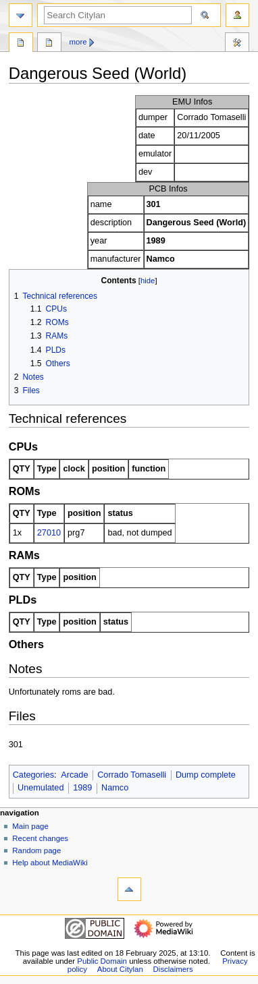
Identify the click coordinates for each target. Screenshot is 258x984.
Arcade (74, 775)
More (78, 42)
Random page (36, 850)
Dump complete (206, 775)
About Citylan (120, 969)
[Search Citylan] (118, 15)
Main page (30, 826)
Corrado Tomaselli (131, 775)
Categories (33, 775)
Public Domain (102, 961)
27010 (49, 533)
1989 (82, 787)
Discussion (49, 44)
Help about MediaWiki (49, 863)
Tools (237, 44)
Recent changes (40, 838)
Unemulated (40, 787)
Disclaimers (173, 969)
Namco (114, 787)
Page (20, 44)
